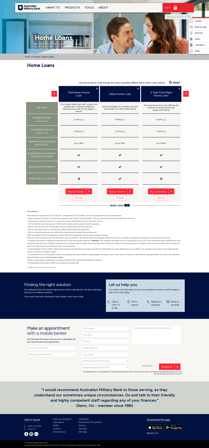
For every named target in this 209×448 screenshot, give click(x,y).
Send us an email (175, 303)
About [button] (103, 7)
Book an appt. (198, 27)
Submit (166, 367)
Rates (194, 39)
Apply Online (76, 191)
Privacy (82, 425)
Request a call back (156, 303)
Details (79, 197)
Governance (59, 431)
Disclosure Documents (90, 422)
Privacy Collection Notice (141, 372)
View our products (62, 419)
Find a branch (134, 303)
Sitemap (83, 431)
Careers (57, 428)
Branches (196, 33)
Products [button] (72, 7)
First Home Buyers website (54, 257)
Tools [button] (89, 7)
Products (36, 57)
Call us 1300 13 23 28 (116, 304)
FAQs (194, 51)
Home (27, 57)
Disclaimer (84, 419)
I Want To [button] (52, 7)
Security (83, 428)
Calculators (197, 45)
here (77, 263)
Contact (195, 21)
